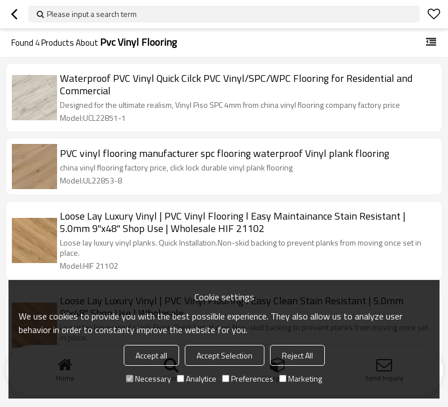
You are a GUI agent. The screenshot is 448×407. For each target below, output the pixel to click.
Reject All (297, 355)
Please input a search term (92, 14)
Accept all (151, 355)
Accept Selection (225, 355)
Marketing (300, 378)
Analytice (196, 378)
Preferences (247, 378)
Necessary (148, 378)
